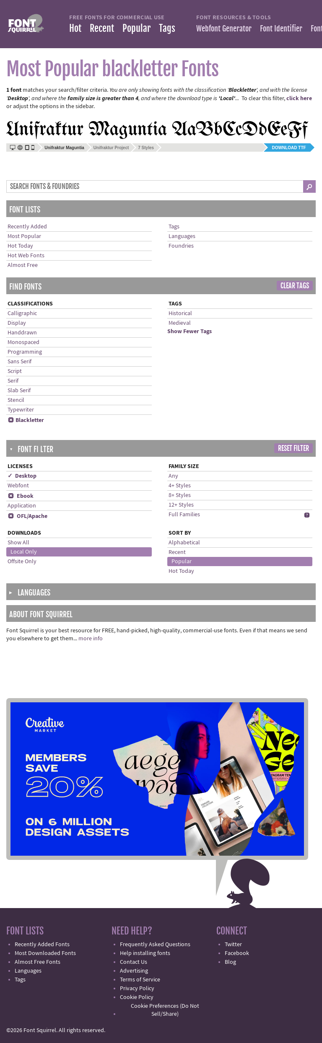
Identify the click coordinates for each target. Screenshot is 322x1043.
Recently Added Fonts (42, 944)
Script (15, 371)
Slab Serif (19, 390)
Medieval (180, 323)
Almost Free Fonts (37, 962)
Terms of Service (140, 979)
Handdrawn (22, 332)
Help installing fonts (145, 953)
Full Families (184, 514)
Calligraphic (22, 313)
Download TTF (289, 147)
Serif (13, 381)
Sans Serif (19, 361)
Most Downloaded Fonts (45, 953)
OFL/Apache (27, 516)
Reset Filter (293, 448)
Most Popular (24, 236)
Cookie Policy (136, 997)
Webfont (18, 485)
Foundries (181, 246)
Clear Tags (294, 286)
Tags (167, 28)
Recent (102, 28)
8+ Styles (180, 495)
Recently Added (27, 226)
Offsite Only (22, 561)
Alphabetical (184, 542)
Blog (230, 962)
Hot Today (20, 246)
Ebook (21, 496)
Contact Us (133, 962)
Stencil (16, 400)
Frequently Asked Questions (155, 944)
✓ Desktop (22, 476)
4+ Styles (180, 485)
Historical (180, 313)
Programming (25, 352)
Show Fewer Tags (189, 331)
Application (22, 506)
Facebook (237, 953)
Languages (182, 236)
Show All (18, 542)
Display (17, 323)
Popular (136, 28)
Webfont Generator (224, 28)
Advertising (134, 971)
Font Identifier (281, 28)
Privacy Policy (137, 988)
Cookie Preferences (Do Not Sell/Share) (165, 1010)
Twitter (233, 944)
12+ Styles (181, 505)
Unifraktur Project (111, 147)
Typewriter (21, 410)
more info (90, 638)
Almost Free (23, 265)
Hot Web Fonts (26, 255)
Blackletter (26, 420)
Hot (75, 28)
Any (173, 476)
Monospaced (23, 342)
